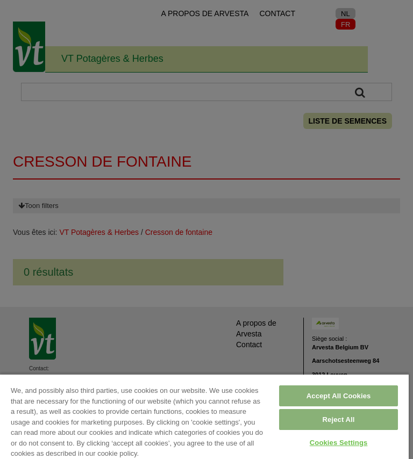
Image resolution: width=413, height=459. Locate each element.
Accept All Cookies (339, 396)
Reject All (339, 419)
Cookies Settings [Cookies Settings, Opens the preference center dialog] (339, 443)
